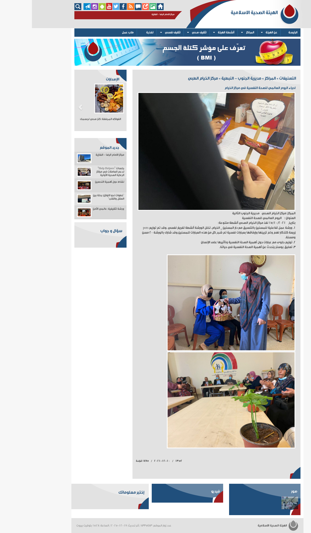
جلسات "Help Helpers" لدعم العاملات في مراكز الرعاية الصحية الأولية (78, 172)
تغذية (118, 32)
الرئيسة (261, 32)
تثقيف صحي (167, 32)
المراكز (218, 32)
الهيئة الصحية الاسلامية (246, 525)
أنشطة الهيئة (194, 32)
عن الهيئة (239, 32)
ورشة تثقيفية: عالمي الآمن (76, 208)
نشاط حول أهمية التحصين (77, 181)
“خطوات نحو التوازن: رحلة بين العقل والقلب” (76, 197)
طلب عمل (96, 32)
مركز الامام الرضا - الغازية (78, 154)
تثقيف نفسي (141, 32)
